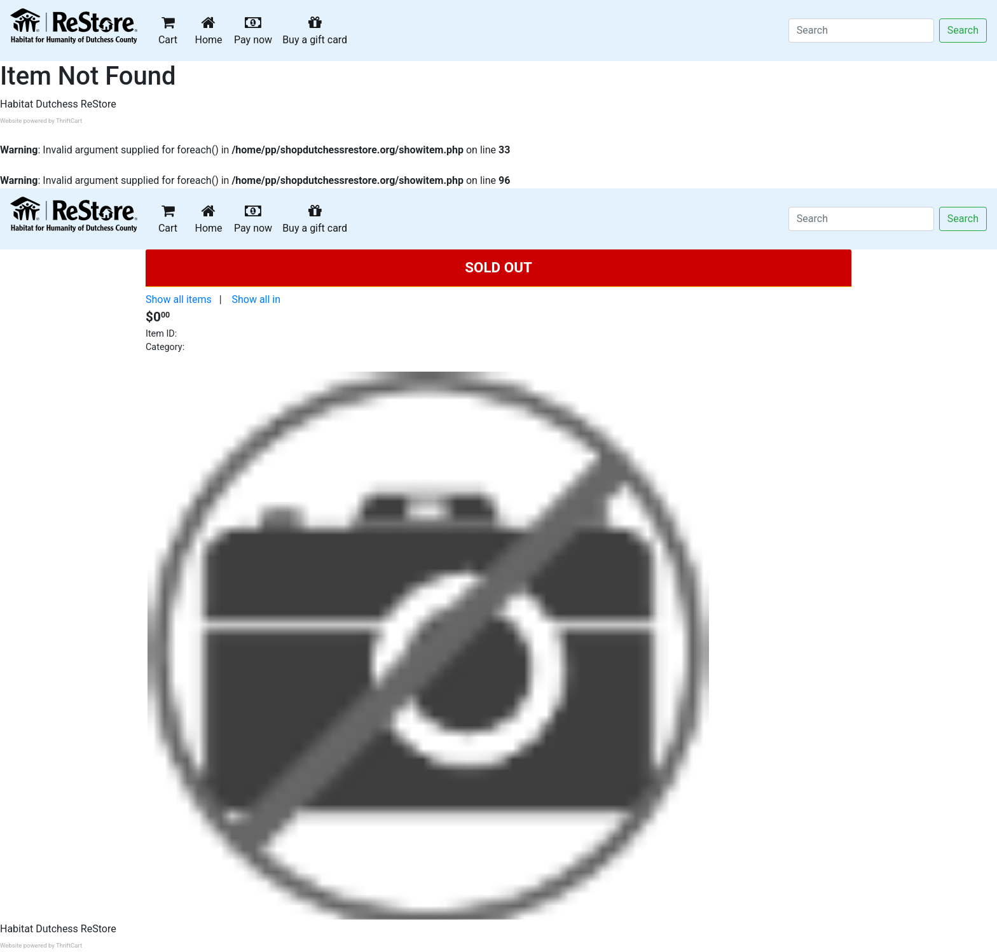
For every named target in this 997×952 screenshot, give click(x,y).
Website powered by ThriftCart (41, 120)
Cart (168, 30)
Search (963, 30)
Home (211, 30)
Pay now (255, 30)
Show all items (179, 299)
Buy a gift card (317, 30)
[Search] (861, 30)
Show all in (255, 299)
